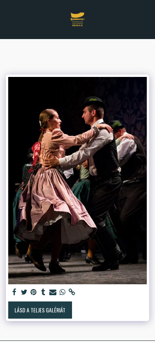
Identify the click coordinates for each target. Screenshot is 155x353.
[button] (8, 19)
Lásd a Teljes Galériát (39, 310)
